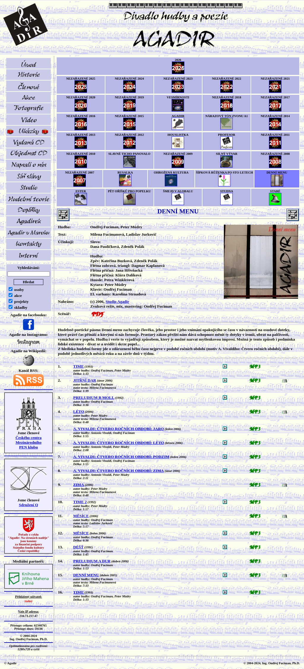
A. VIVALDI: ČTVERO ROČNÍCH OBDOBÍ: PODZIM (121, 456)
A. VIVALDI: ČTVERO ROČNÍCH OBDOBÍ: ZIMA (118, 470)
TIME (78, 366)
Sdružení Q (28, 505)
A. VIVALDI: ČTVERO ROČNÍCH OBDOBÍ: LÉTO (118, 442)
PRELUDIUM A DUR (92, 561)
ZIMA (78, 484)
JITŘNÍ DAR (84, 380)
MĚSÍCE (81, 516)
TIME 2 (80, 502)
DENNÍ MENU (86, 575)
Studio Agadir (117, 301)
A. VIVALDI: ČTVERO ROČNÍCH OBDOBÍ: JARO (118, 428)
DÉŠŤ (78, 547)
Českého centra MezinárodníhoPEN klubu (28, 442)
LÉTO (78, 411)
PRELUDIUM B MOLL (93, 397)
